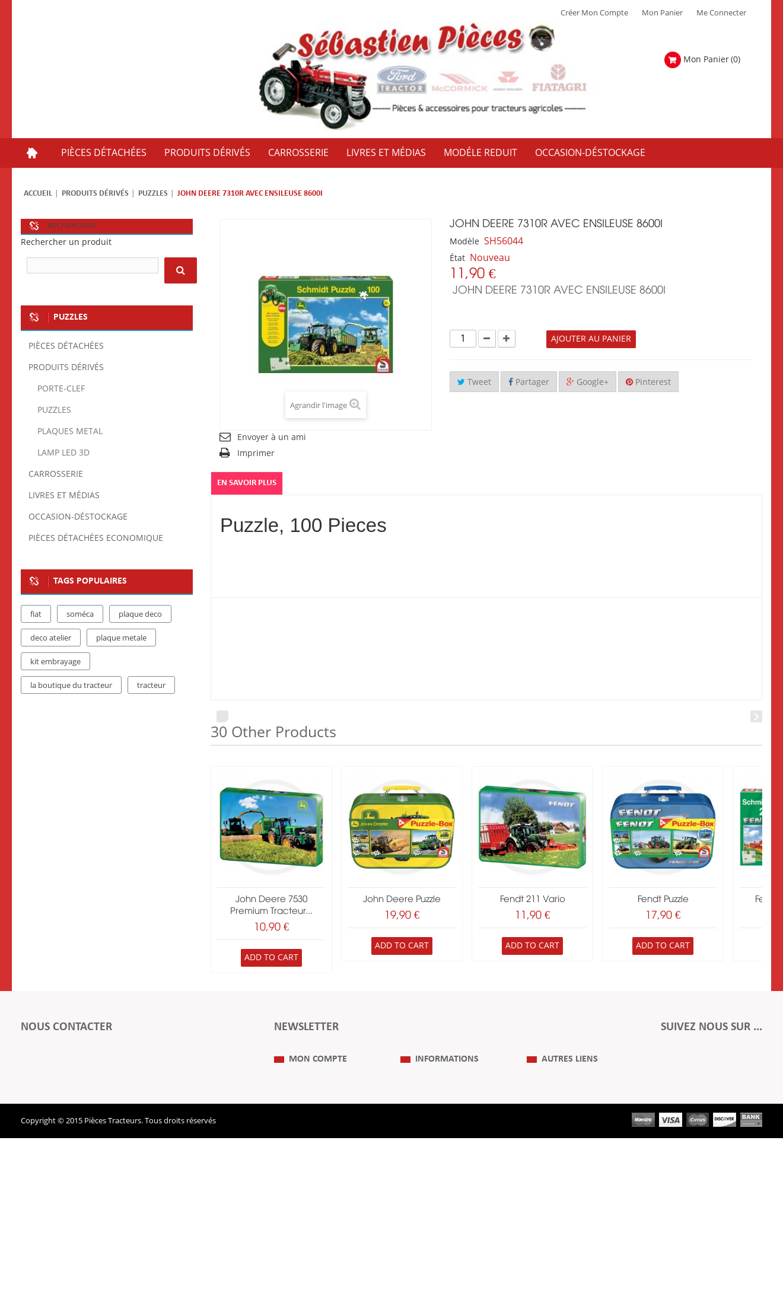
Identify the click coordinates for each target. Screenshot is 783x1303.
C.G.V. (410, 1172)
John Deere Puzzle (402, 900)
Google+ (587, 382)
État (457, 258)
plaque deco (140, 676)
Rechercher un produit (66, 242)
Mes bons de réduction (314, 1207)
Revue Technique (557, 1172)
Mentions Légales (431, 1154)
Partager (528, 382)
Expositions (547, 1154)
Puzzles (153, 193)
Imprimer (256, 453)
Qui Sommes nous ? (435, 1136)
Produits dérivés (95, 193)
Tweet (474, 382)
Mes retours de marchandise (324, 1154)
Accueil (38, 193)
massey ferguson (111, 771)
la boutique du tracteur (71, 748)
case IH (43, 771)
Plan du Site (547, 1136)
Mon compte (318, 1112)
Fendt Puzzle (663, 900)
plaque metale (121, 700)
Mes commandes (304, 1136)
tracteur (151, 748)
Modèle (464, 242)
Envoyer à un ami (271, 437)
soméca (80, 676)
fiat (36, 676)
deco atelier (50, 700)
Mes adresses (298, 1172)
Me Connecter (721, 13)
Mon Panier (662, 13)
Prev (222, 716)
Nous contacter (554, 1189)
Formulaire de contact (71, 1085)
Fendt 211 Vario (532, 900)
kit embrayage (55, 724)
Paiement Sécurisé (432, 1207)
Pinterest (648, 382)
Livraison (416, 1189)
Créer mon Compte (594, 13)
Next (756, 716)
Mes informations (305, 1189)
